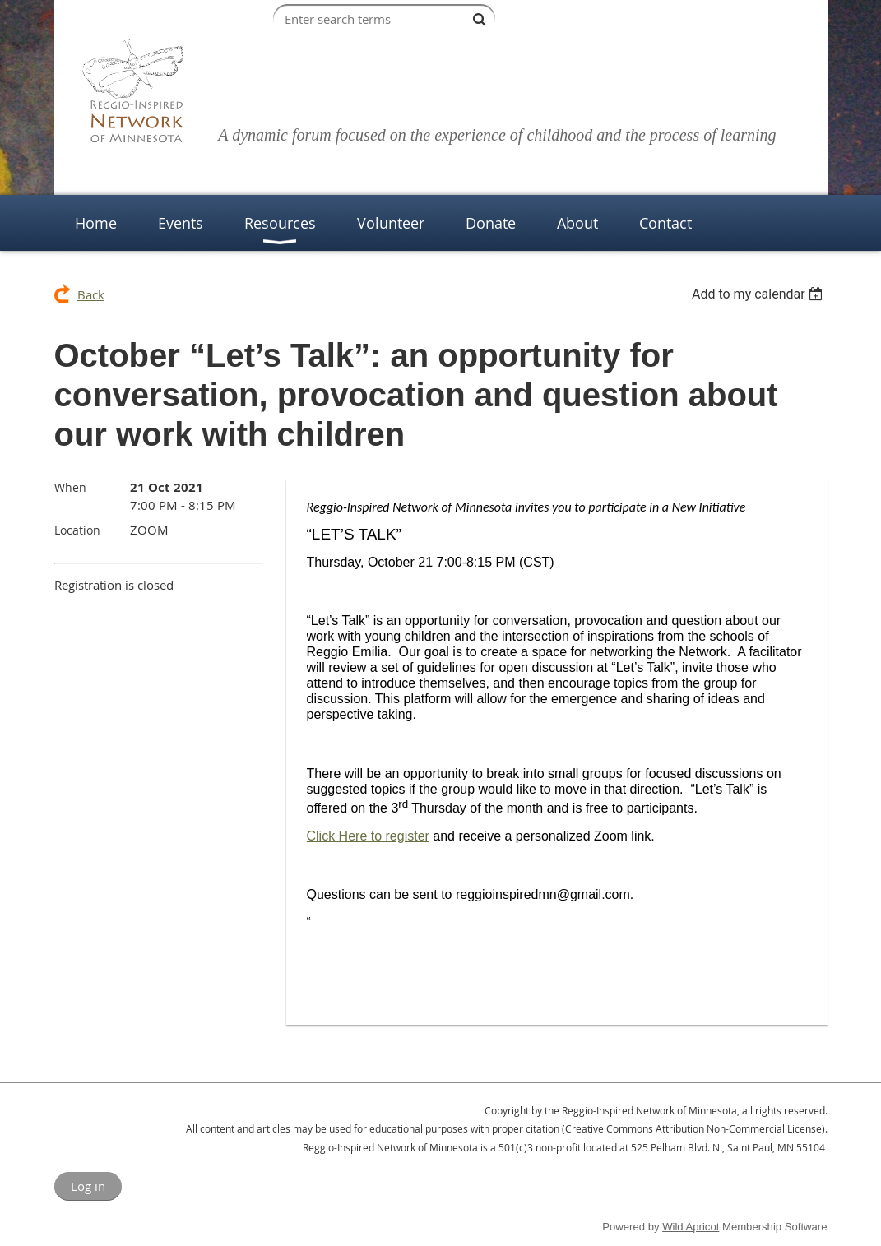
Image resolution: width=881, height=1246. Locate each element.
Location (77, 530)
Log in (88, 1186)
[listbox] (760, 294)
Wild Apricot (690, 1227)
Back (90, 294)
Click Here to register (368, 836)
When (70, 487)
